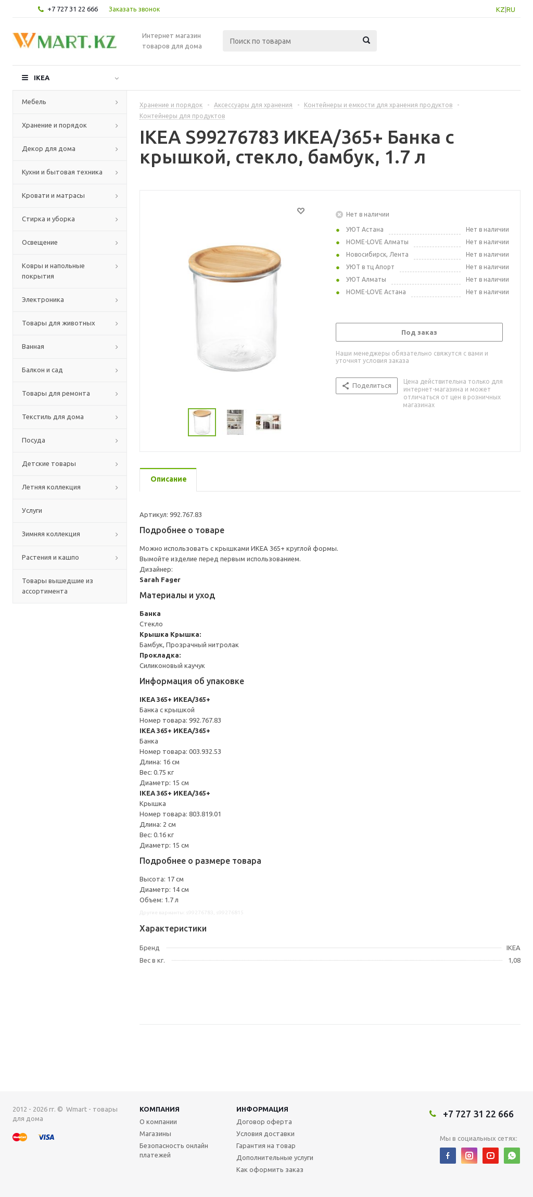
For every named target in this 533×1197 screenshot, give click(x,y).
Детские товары (49, 463)
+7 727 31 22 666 (72, 8)
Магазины (155, 1133)
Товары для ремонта (56, 393)
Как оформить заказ (269, 1169)
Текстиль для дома (53, 416)
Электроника (43, 299)
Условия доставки (265, 1133)
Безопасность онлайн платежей (173, 1150)
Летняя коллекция (51, 486)
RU (510, 9)
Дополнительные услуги (274, 1157)
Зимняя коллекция (51, 533)
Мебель (34, 101)
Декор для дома (48, 148)
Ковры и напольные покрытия (53, 271)
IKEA (41, 77)
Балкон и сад (42, 369)
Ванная (33, 346)
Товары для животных (58, 322)
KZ (500, 9)
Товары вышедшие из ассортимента (57, 586)
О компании (158, 1121)
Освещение (40, 242)
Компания (159, 1109)
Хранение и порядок (54, 125)
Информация (262, 1109)
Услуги (32, 510)
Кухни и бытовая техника (62, 171)
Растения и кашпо (50, 557)
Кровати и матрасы (53, 195)
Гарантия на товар (266, 1145)
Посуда (33, 440)
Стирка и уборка (48, 218)
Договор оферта (264, 1121)
